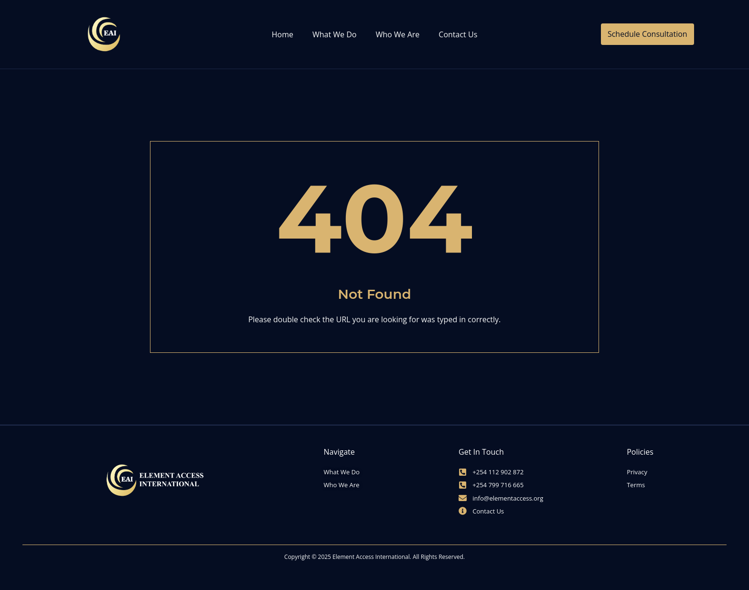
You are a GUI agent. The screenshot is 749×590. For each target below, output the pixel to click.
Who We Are (397, 34)
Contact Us (458, 34)
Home (282, 34)
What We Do (334, 34)
